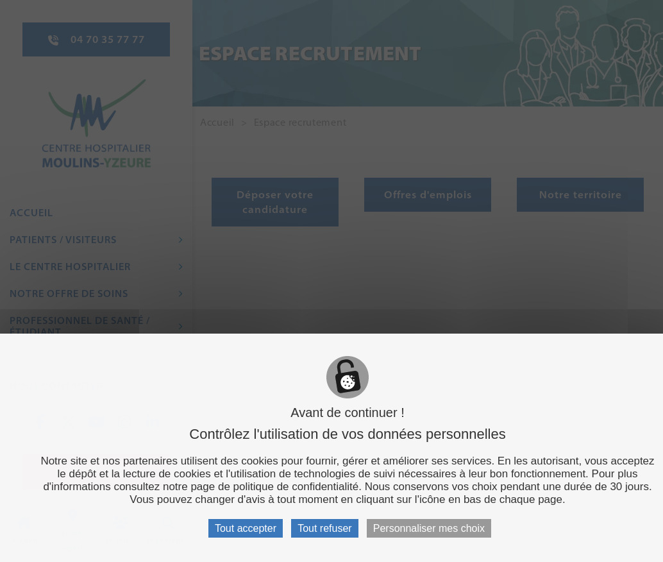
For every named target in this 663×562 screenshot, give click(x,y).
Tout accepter (245, 528)
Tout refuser (324, 528)
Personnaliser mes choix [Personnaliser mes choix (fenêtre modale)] (429, 528)
